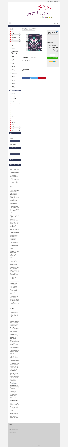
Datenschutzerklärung (12, 434)
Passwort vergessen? (13, 144)
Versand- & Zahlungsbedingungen (13, 429)
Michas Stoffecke (13, 75)
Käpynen (12, 65)
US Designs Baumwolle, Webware (14, 97)
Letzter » (33, 31)
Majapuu (12, 72)
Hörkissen (12, 126)
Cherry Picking (13, 50)
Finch (12, 56)
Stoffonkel (12, 92)
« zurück (27, 31)
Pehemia (12, 83)
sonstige (12, 89)
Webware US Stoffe (13, 114)
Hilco (12, 59)
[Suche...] (10, 23)
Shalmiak (12, 87)
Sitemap (11, 161)
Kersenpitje (12, 66)
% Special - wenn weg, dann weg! (14, 29)
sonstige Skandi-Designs (14, 90)
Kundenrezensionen (33, 57)
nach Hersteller (13, 41)
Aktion (11, 31)
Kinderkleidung (13, 37)
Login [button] (51, 1)
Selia (12, 86)
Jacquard (12, 33)
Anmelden (15, 154)
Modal (11, 39)
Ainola (12, 45)
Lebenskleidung (13, 67)
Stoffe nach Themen (13, 107)
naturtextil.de (16, 305)
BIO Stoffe (12, 110)
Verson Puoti (13, 98)
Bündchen (12, 118)
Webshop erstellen (30, 445)
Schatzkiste (12, 105)
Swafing (12, 93)
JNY (11, 62)
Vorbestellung (12, 109)
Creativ (11, 130)
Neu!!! (11, 103)
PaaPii (12, 82)
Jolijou (12, 63)
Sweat (11, 120)
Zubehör (12, 124)
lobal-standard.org (16, 278)
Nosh (12, 79)
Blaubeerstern (13, 47)
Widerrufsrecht (11, 427)
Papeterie (12, 128)
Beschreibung (25, 57)
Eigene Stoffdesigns (14, 55)
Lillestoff (12, 70)
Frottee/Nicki (12, 122)
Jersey (11, 35)
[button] (48, 1)
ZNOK (12, 101)
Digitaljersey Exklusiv (14, 53)
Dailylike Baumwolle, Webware (14, 52)
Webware (12, 116)
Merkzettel (56, 1)
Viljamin (12, 100)
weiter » (30, 31)
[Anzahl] (52, 55)
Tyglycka (12, 94)
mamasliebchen (13, 73)
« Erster (24, 31)
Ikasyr (12, 60)
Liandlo (12, 69)
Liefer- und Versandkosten (12, 432)
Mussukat (12, 76)
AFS (11, 44)
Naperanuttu (13, 77)
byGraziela (12, 48)
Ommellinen (13, 80)
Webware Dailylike (13, 112)
